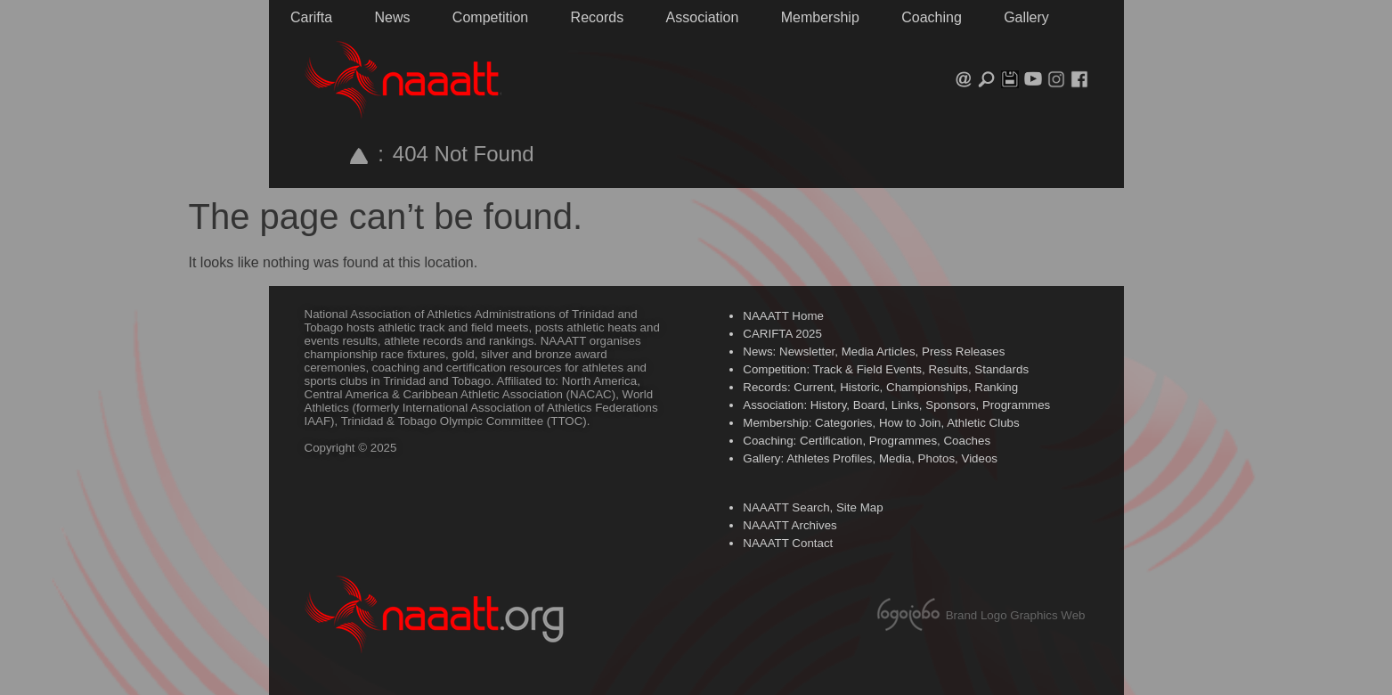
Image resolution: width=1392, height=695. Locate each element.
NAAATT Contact (788, 543)
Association (702, 17)
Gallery (1026, 17)
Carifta (311, 17)
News (392, 17)
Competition (490, 17)
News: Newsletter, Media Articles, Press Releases (874, 351)
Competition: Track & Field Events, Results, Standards (886, 369)
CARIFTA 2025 (782, 333)
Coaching (931, 17)
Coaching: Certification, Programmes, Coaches (866, 440)
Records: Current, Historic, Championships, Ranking (880, 387)
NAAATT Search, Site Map (813, 507)
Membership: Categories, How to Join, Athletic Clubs (881, 422)
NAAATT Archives (789, 525)
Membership (820, 17)
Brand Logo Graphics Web (1016, 615)
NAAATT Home (783, 316)
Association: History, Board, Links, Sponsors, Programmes (896, 405)
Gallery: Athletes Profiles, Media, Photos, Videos (870, 458)
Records (597, 17)
